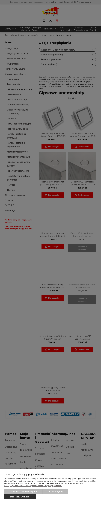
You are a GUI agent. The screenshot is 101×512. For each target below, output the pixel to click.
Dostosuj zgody (55, 491)
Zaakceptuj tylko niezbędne (23, 491)
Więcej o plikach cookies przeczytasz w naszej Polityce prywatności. (33, 486)
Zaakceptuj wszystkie (20, 497)
